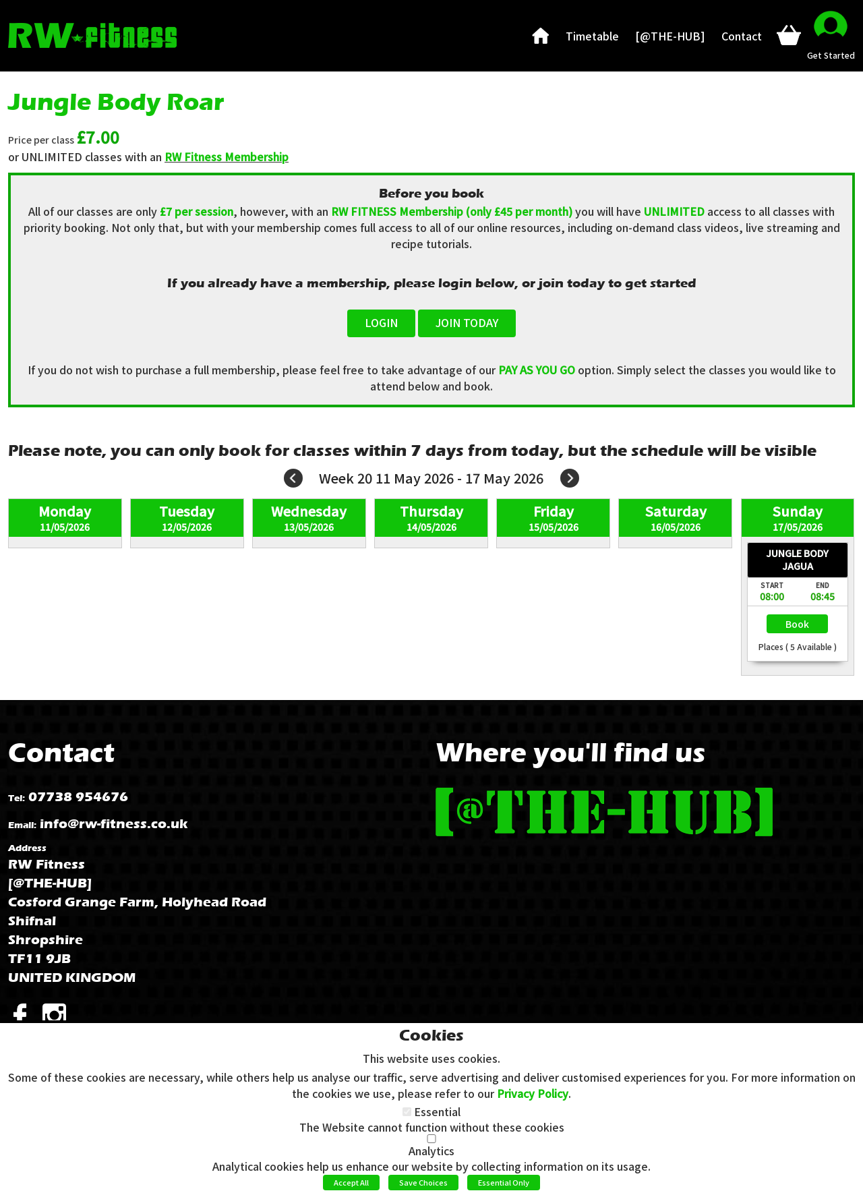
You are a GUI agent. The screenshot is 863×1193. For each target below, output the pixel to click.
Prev (293, 478)
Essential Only (503, 1182)
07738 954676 (78, 797)
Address (27, 848)
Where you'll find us (570, 752)
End (822, 585)
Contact (61, 752)
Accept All (351, 1182)
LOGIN (381, 322)
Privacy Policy (532, 1093)
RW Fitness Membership (227, 156)
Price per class (41, 140)
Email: (22, 825)
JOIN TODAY (467, 322)
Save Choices (423, 1182)
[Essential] (407, 1111)
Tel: (16, 798)
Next (569, 478)
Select (797, 623)
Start (772, 585)
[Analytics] (431, 1138)
